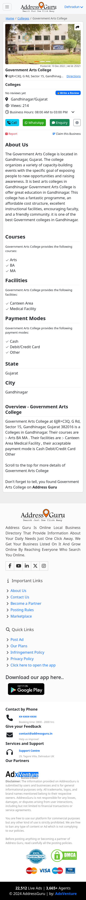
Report (11, 134)
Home (10, 18)
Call (12, 122)
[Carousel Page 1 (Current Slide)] (36, 61)
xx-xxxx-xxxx (28, 716)
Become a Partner (26, 603)
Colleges (23, 18)
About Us (18, 590)
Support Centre (29, 751)
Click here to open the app (33, 665)
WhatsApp (34, 122)
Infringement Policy (27, 652)
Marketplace (21, 616)
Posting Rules (22, 609)
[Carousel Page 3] (48, 61)
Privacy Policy (22, 658)
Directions (74, 76)
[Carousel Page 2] (42, 61)
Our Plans (19, 645)
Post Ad (17, 639)
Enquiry (59, 122)
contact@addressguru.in (36, 733)
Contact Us (20, 597)
